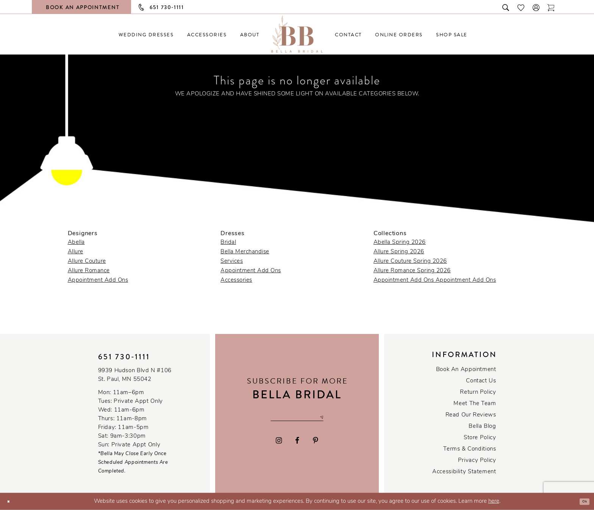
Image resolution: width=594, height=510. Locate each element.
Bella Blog (482, 426)
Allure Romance (89, 271)
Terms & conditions (469, 449)
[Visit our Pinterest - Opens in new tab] (316, 443)
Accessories (236, 280)
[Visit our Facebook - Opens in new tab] (297, 443)
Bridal (228, 242)
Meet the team (474, 404)
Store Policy (480, 438)
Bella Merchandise (244, 252)
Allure (75, 252)
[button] (536, 7)
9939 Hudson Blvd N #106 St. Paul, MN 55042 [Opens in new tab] (135, 375)
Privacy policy (477, 460)
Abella (76, 242)
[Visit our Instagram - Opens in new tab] (278, 443)
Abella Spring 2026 (400, 242)
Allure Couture (87, 261)
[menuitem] (146, 34)
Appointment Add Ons (98, 280)
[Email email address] (297, 417)
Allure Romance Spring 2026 (412, 271)
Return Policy (478, 392)
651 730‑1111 (124, 356)
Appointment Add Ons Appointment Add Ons (435, 280)
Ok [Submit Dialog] (581, 501)
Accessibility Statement (464, 472)
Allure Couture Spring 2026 (410, 261)
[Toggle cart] (551, 7)
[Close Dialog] (12, 501)
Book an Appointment (466, 370)
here (493, 501)
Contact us (481, 381)
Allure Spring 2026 (399, 252)
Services (231, 261)
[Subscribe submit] (340, 417)
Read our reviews (471, 415)
